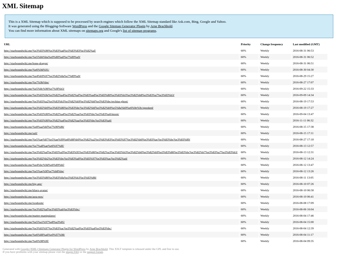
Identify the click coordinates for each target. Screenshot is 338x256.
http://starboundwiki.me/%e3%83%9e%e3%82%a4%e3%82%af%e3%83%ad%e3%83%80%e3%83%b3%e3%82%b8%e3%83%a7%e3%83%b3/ (89, 95)
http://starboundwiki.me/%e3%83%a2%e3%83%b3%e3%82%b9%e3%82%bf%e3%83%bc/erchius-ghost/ (66, 101)
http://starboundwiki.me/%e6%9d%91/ (26, 69)
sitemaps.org (94, 31)
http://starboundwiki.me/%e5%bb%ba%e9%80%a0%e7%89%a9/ (42, 56)
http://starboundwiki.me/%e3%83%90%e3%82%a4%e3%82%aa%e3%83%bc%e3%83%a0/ (58, 120)
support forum (95, 251)
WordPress (79, 26)
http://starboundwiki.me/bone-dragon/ (26, 63)
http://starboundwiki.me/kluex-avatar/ (26, 190)
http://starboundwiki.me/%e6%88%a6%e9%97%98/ (34, 234)
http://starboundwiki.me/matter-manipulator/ (30, 215)
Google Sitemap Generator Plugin (122, 26)
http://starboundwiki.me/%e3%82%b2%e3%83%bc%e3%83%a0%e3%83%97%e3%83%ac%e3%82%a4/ (66, 158)
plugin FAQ (72, 251)
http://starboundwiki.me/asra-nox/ (23, 196)
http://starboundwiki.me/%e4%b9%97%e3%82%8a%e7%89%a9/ (42, 75)
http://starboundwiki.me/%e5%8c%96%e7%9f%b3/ (34, 88)
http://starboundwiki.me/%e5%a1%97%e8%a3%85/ (34, 221)
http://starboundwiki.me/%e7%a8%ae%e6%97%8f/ (34, 145)
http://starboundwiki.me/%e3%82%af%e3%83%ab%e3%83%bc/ (42, 209)
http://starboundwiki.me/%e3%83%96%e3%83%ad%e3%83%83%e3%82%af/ (50, 50)
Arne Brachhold (161, 26)
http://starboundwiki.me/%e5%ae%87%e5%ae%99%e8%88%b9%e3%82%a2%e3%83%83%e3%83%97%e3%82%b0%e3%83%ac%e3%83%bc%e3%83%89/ (97, 139)
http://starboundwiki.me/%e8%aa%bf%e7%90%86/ (34, 126)
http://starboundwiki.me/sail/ (20, 133)
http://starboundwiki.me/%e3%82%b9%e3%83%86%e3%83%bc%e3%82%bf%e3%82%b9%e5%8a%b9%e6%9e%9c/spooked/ (78, 107)
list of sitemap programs (139, 31)
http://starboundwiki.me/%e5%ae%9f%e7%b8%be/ (34, 171)
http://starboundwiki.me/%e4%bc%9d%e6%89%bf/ (34, 164)
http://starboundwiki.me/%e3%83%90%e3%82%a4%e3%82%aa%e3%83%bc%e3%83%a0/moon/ (61, 114)
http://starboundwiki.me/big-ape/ (23, 183)
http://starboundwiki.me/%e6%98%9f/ (26, 241)
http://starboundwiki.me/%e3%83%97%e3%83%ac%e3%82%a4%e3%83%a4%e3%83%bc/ (58, 228)
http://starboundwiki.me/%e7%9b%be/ (26, 82)
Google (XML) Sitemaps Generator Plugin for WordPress (53, 249)
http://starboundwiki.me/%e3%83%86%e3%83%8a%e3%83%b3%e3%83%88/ (50, 177)
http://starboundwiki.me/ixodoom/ (24, 202)
